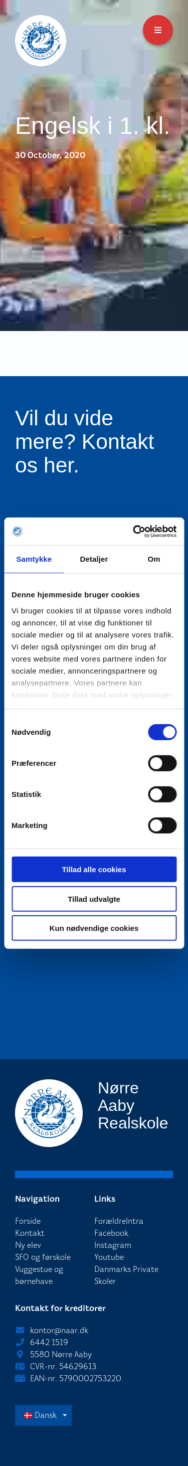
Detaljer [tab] (94, 559)
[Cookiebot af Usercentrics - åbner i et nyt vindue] (133, 531)
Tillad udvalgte (94, 898)
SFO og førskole (43, 1257)
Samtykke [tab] (34, 559)
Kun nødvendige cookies (94, 928)
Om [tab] (154, 559)
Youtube (109, 1257)
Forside (28, 1221)
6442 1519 (49, 1342)
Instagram (112, 1245)
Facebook (111, 1233)
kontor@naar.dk (59, 1330)
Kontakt (30, 1233)
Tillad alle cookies (94, 869)
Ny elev (28, 1245)
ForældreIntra (118, 1221)
